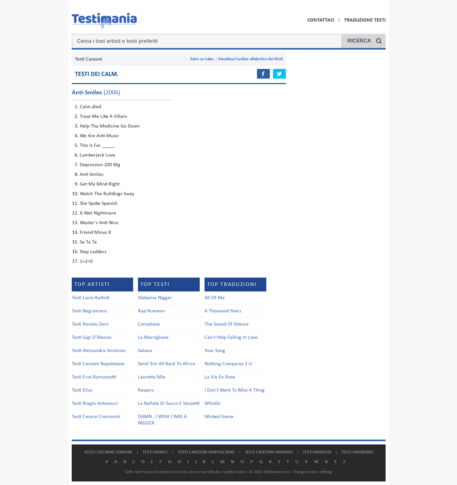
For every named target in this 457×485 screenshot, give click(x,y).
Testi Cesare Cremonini (96, 416)
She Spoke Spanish (98, 203)
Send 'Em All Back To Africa (166, 363)
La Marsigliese (153, 337)
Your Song (215, 350)
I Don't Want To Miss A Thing (235, 390)
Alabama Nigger (155, 297)
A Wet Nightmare (98, 213)
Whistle (212, 403)
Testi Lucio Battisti (91, 297)
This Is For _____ (97, 145)
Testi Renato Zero (90, 324)
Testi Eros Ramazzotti (94, 377)
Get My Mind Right (100, 184)
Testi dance (155, 452)
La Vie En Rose (220, 377)
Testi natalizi (317, 452)
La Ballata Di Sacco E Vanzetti (169, 403)
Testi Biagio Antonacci (95, 403)
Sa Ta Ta (88, 242)
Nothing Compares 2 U (228, 363)
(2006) (96, 93)
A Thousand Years (223, 311)
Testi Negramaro (89, 311)
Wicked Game (219, 416)
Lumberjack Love (97, 155)
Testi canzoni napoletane (206, 452)
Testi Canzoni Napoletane (98, 363)
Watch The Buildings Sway (107, 193)
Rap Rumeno (151, 311)
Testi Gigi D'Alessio (91, 337)
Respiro (146, 390)
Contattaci (320, 20)
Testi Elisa (82, 390)
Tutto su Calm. (202, 59)
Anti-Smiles (91, 174)
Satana (145, 350)
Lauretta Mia (151, 377)
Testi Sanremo (357, 452)
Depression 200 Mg (100, 164)
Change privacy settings (313, 472)
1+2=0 (86, 261)
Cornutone (149, 324)
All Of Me (215, 297)
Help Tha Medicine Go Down (110, 126)
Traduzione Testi (365, 20)
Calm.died (90, 106)
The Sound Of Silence (227, 324)
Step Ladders (93, 251)
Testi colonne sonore (108, 452)
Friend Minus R (95, 232)
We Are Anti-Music (99, 135)
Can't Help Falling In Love (231, 337)
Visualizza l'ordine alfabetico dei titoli (250, 59)
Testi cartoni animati (269, 452)
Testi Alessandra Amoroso (98, 350)
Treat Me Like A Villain (103, 116)
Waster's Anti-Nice (99, 222)
